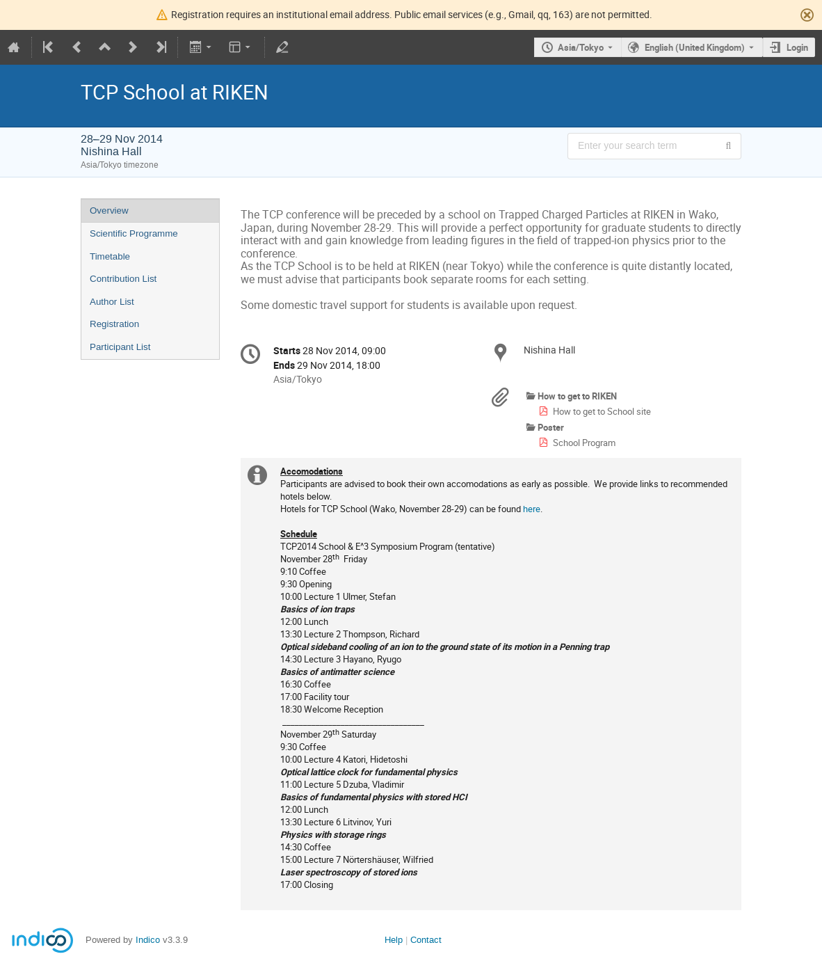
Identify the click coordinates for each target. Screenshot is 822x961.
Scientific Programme (134, 233)
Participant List (120, 347)
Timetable (110, 256)
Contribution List (123, 278)
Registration (114, 324)
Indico (148, 940)
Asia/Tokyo (581, 47)
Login (797, 47)
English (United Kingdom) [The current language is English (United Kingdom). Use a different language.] (695, 47)
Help (394, 940)
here (531, 508)
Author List (112, 301)
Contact (426, 940)
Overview (109, 210)
